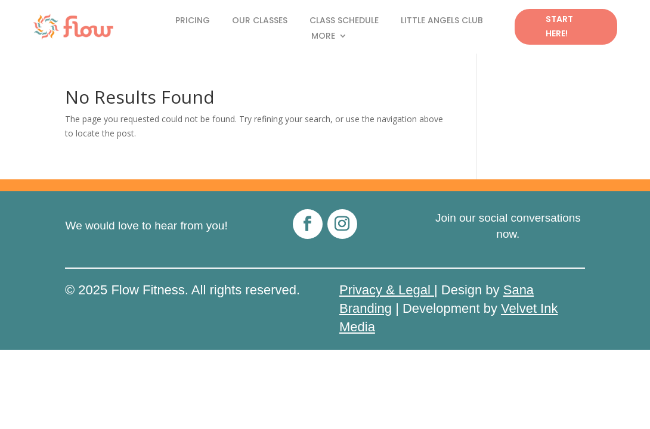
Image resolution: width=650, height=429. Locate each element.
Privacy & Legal (386, 289)
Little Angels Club (442, 21)
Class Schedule (344, 21)
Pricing (192, 21)
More (323, 37)
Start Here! (559, 26)
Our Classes (259, 21)
